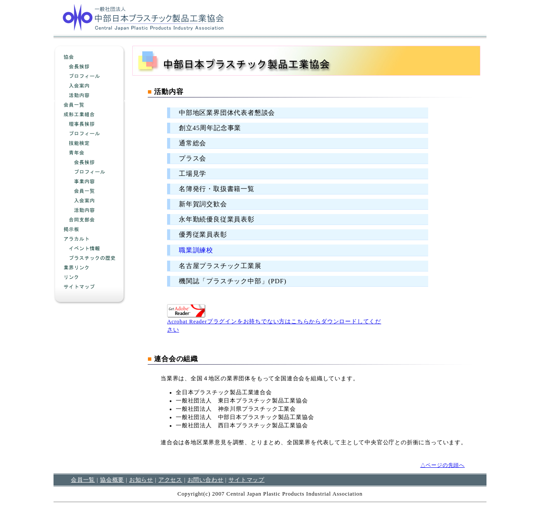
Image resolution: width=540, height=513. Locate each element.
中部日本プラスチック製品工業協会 (143, 16)
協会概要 (112, 479)
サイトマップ (246, 479)
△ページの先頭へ (442, 465)
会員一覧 (83, 479)
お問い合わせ (206, 479)
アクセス (170, 479)
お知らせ (141, 479)
